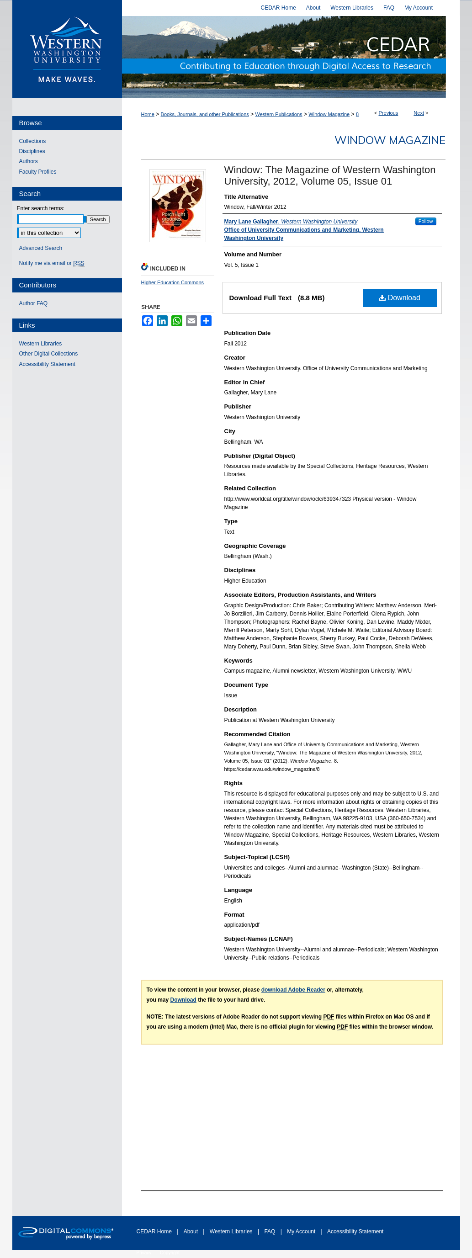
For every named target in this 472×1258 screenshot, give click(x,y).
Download (399, 298)
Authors (28, 161)
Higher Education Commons (172, 282)
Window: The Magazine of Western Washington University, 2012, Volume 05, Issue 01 (330, 175)
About (192, 1231)
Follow (426, 221)
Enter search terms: (41, 208)
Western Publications (278, 114)
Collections (32, 141)
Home (147, 114)
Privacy (145, 1252)
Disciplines (32, 151)
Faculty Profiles (38, 172)
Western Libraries (40, 343)
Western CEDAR (291, 57)
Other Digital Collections (48, 353)
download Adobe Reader (293, 990)
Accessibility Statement (47, 364)
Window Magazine (329, 114)
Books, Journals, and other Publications (205, 114)
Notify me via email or (52, 263)
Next (419, 113)
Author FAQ (33, 303)
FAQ (270, 1231)
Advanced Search (41, 248)
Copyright (170, 1252)
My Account (302, 1231)
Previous (388, 113)
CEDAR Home (155, 1231)
